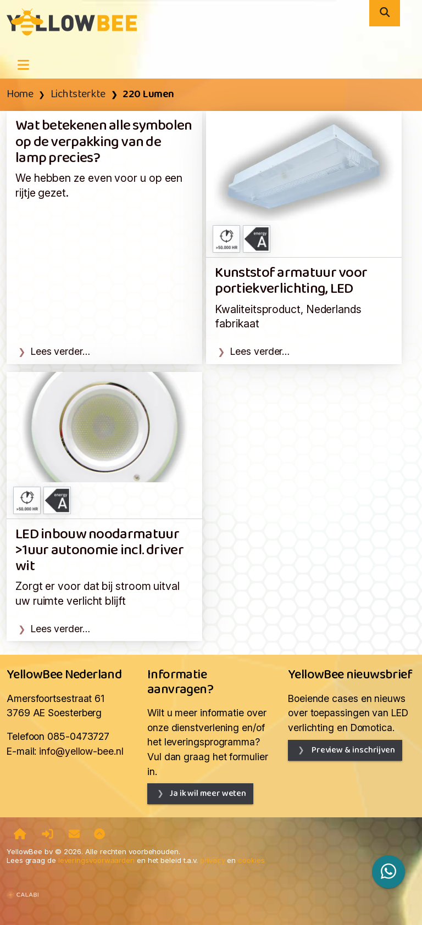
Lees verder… (60, 351)
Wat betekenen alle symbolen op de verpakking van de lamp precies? (103, 142)
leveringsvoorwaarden (96, 860)
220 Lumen (148, 94)
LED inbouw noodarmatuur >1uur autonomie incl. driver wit (99, 550)
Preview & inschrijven (352, 750)
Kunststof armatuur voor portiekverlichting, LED (291, 281)
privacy (212, 860)
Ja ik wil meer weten (207, 793)
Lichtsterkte (78, 94)
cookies (251, 860)
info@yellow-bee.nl (81, 751)
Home (20, 94)
